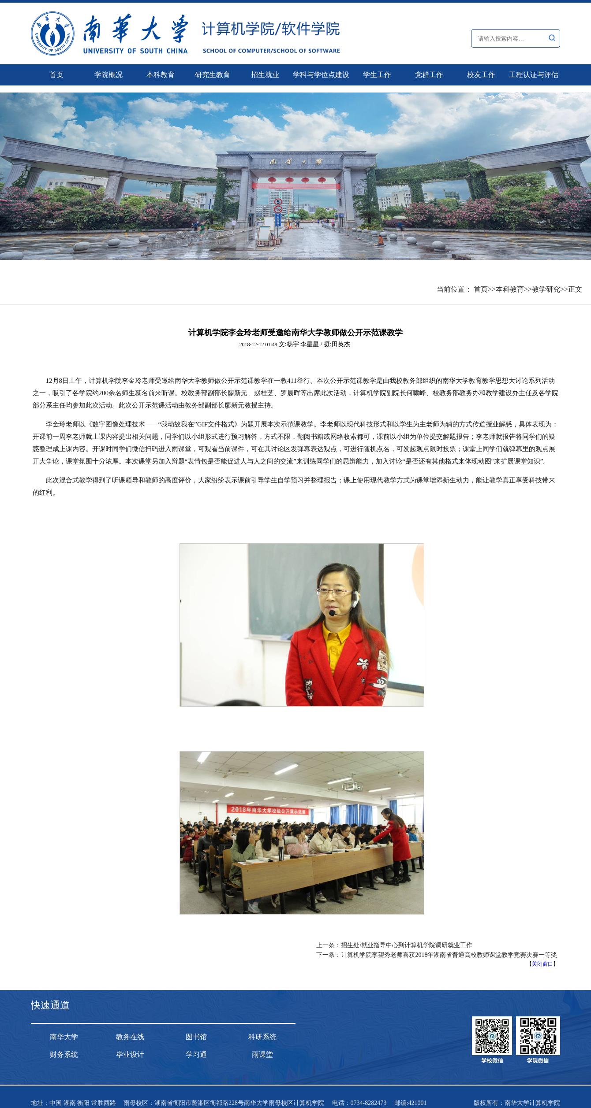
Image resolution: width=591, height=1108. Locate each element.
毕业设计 (130, 1054)
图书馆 (196, 1037)
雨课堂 (262, 1054)
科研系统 (262, 1037)
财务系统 (64, 1054)
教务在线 (130, 1037)
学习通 (196, 1054)
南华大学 (64, 1037)
